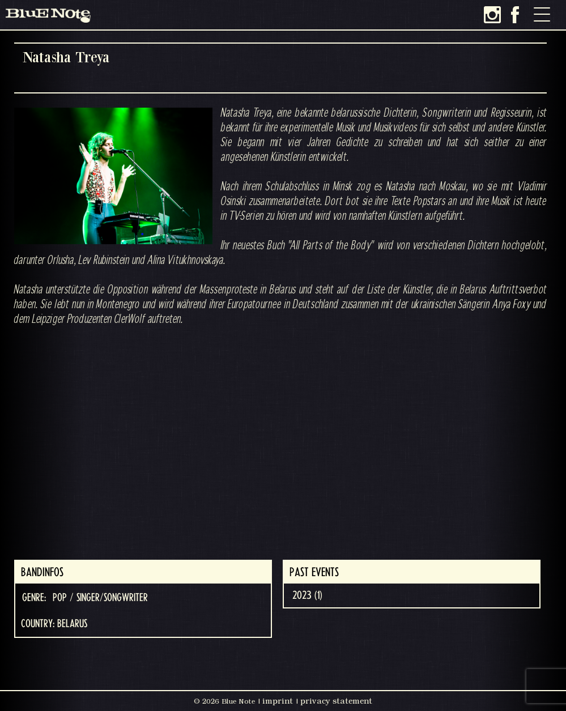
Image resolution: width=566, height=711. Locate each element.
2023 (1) (307, 595)
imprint (277, 700)
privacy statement (336, 700)
